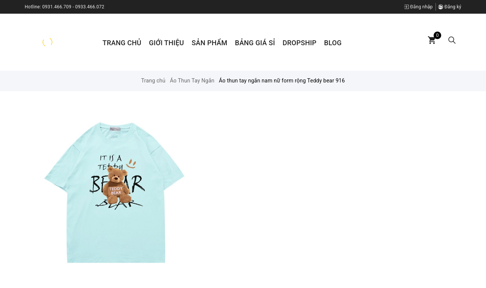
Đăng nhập (418, 6)
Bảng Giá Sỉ (255, 43)
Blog (333, 43)
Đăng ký (449, 6)
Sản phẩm (209, 43)
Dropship (299, 43)
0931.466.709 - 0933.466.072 (73, 6)
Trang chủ (122, 43)
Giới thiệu (166, 43)
